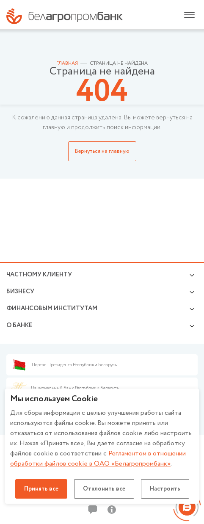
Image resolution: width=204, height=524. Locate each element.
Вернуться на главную (102, 151)
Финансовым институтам (51, 308)
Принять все (41, 489)
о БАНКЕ (19, 325)
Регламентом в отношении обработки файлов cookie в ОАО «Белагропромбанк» (98, 459)
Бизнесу (20, 291)
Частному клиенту (39, 274)
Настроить (165, 489)
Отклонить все (104, 489)
